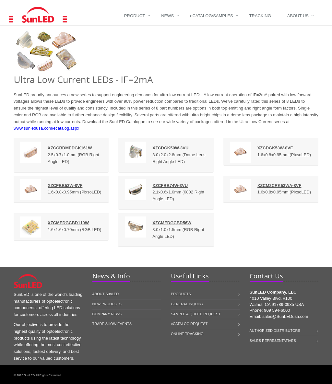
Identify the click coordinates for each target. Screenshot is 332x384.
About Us (298, 15)
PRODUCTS (181, 294)
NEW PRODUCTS (107, 304)
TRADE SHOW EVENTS (112, 324)
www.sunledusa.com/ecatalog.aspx (46, 128)
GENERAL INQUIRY (187, 304)
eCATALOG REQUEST (189, 324)
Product (134, 15)
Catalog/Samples (211, 15)
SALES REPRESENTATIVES (273, 341)
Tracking (260, 15)
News (167, 15)
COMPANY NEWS (107, 314)
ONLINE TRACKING (187, 334)
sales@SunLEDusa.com (285, 316)
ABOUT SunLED (105, 294)
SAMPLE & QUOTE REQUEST (195, 314)
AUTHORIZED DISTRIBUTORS (275, 330)
